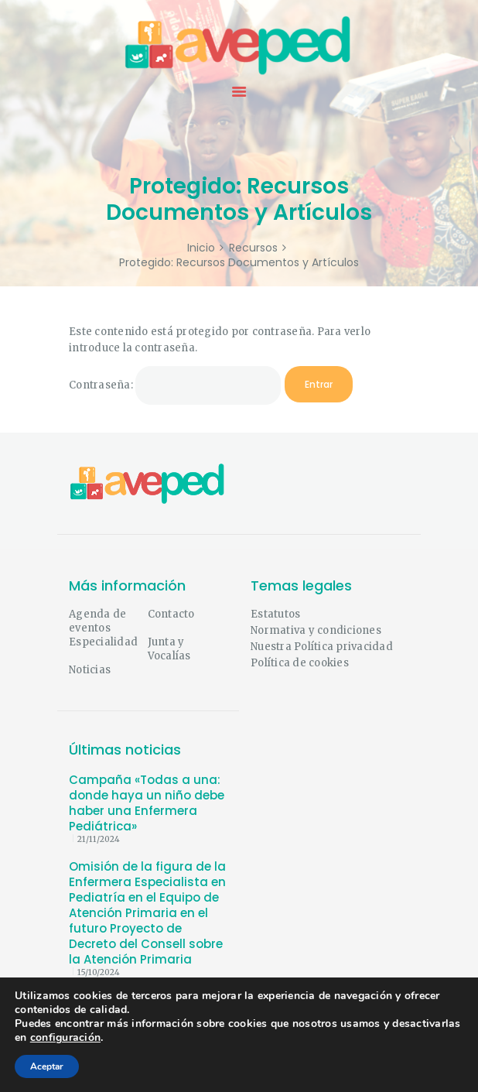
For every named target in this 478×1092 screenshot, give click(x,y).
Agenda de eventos (97, 621)
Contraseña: (175, 385)
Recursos (253, 248)
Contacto (171, 614)
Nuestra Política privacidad (322, 646)
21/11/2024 (98, 839)
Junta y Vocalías (169, 648)
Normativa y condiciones (316, 630)
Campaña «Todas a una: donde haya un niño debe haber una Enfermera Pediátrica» (146, 803)
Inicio (201, 248)
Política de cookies (300, 662)
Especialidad (103, 642)
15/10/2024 (98, 972)
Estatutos (275, 614)
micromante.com (115, 1066)
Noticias (90, 669)
